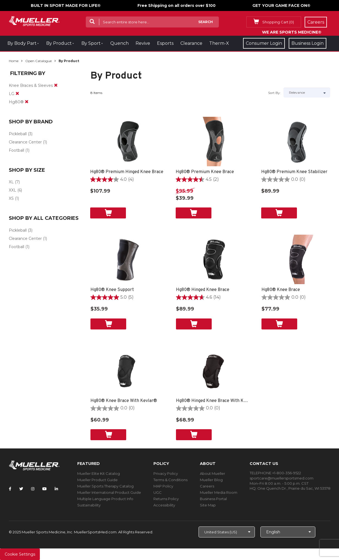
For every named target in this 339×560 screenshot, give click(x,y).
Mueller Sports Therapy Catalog (105, 486)
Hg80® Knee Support (112, 290)
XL (11, 181)
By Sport (91, 43)
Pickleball (18, 133)
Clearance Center (25, 142)
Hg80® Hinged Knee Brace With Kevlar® (213, 401)
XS (11, 198)
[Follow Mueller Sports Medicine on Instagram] (32, 489)
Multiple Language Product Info (105, 499)
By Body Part (22, 43)
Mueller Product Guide (97, 480)
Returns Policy (166, 499)
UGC (157, 492)
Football (16, 150)
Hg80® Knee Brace (280, 290)
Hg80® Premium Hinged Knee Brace (126, 172)
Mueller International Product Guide (109, 492)
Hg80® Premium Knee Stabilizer (294, 172)
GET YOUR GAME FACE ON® (281, 5)
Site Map (208, 505)
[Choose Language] (287, 531)
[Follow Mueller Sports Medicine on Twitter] (21, 489)
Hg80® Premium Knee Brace (205, 172)
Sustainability (89, 505)
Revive (143, 43)
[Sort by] (306, 93)
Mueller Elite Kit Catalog (98, 473)
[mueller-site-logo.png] (34, 20)
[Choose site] (227, 531)
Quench (119, 43)
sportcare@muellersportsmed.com (281, 478)
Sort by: (274, 93)
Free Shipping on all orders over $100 (176, 5)
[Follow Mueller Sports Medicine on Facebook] (10, 489)
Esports (165, 43)
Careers (207, 486)
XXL (12, 190)
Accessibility (164, 505)
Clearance (191, 43)
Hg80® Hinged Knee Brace (202, 290)
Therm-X (219, 43)
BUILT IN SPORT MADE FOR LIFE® (66, 5)
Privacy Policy (165, 473)
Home (13, 61)
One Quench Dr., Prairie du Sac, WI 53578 (293, 488)
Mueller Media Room (218, 492)
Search (205, 22)
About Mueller (212, 473)
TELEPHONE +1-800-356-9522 (275, 473)
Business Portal (213, 499)
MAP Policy (163, 486)
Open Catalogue (38, 61)
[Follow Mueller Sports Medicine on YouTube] (44, 489)
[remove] (56, 85)
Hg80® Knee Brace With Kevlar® (123, 401)
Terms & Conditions (170, 480)
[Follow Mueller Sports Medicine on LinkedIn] (56, 489)
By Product (59, 43)
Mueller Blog (211, 480)
